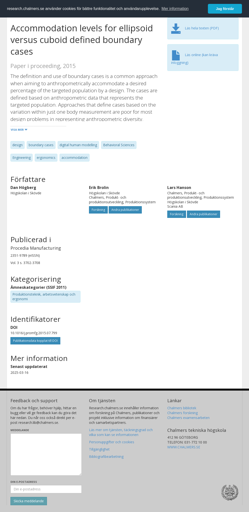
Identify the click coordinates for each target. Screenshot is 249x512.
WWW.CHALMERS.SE (183, 447)
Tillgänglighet (99, 449)
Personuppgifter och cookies (111, 442)
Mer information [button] (174, 9)
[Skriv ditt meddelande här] (46, 454)
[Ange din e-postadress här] (46, 489)
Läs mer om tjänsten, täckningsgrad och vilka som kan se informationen (121, 432)
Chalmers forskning (182, 412)
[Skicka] (28, 501)
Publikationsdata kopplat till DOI (35, 341)
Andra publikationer (125, 210)
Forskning (98, 210)
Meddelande (19, 430)
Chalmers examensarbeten (188, 417)
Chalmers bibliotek (181, 408)
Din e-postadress (23, 482)
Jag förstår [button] (225, 9)
